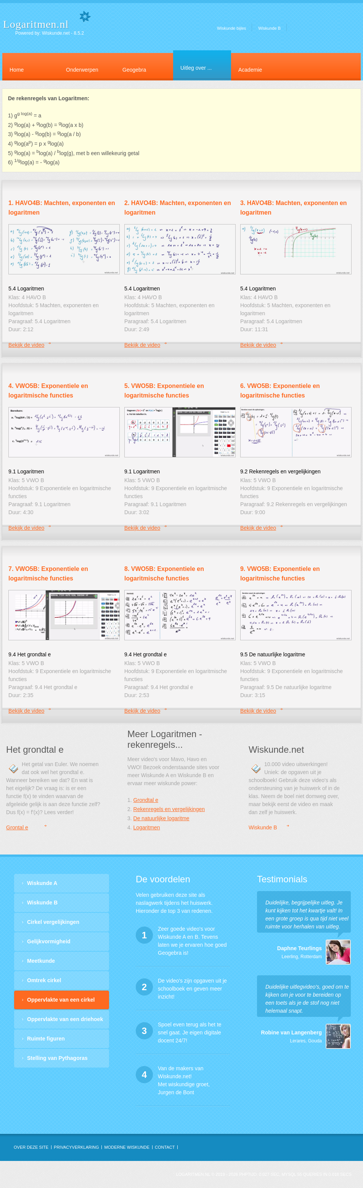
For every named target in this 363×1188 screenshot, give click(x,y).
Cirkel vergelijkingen (53, 922)
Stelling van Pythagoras (57, 1058)
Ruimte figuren (46, 1039)
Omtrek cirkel (44, 980)
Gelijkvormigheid (49, 941)
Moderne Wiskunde (126, 1147)
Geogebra (134, 70)
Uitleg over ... (196, 68)
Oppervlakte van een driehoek (65, 1019)
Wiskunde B (269, 28)
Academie (250, 70)
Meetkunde (41, 961)
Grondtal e (145, 800)
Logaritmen (146, 827)
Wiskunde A (42, 883)
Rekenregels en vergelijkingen (169, 809)
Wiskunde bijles (231, 28)
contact (165, 1147)
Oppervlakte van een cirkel (61, 1000)
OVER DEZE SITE (31, 1147)
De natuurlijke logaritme (161, 818)
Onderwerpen (82, 70)
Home (17, 70)
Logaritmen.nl (36, 24)
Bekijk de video (26, 345)
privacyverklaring (76, 1147)
